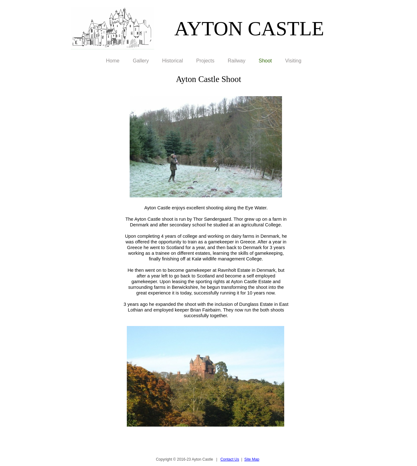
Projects (205, 60)
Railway (236, 60)
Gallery (141, 60)
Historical (172, 60)
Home (113, 60)
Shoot (265, 60)
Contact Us (229, 459)
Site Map (251, 459)
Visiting (293, 60)
